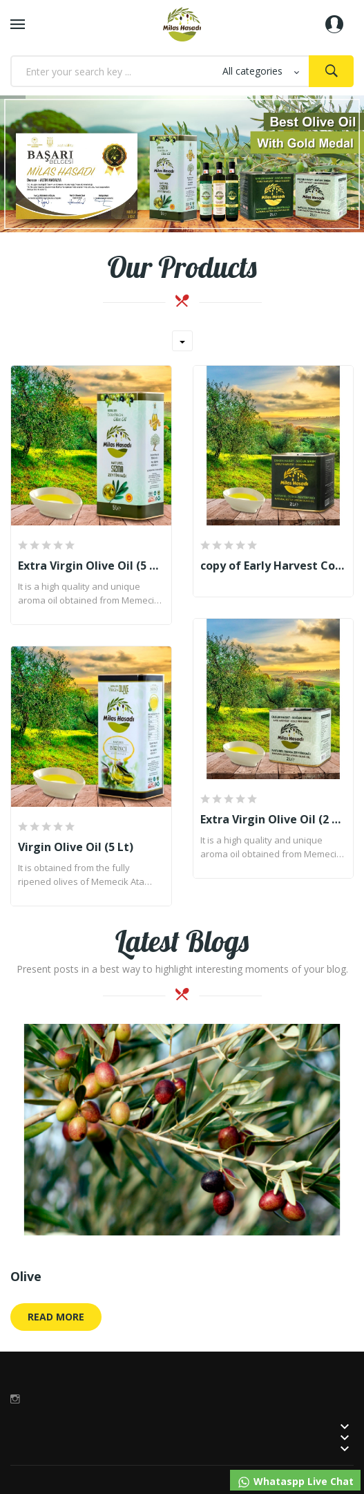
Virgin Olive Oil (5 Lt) (75, 847)
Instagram (15, 1398)
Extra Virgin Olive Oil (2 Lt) (273, 819)
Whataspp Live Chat (295, 1482)
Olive (25, 1276)
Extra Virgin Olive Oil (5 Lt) (91, 565)
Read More (56, 1316)
